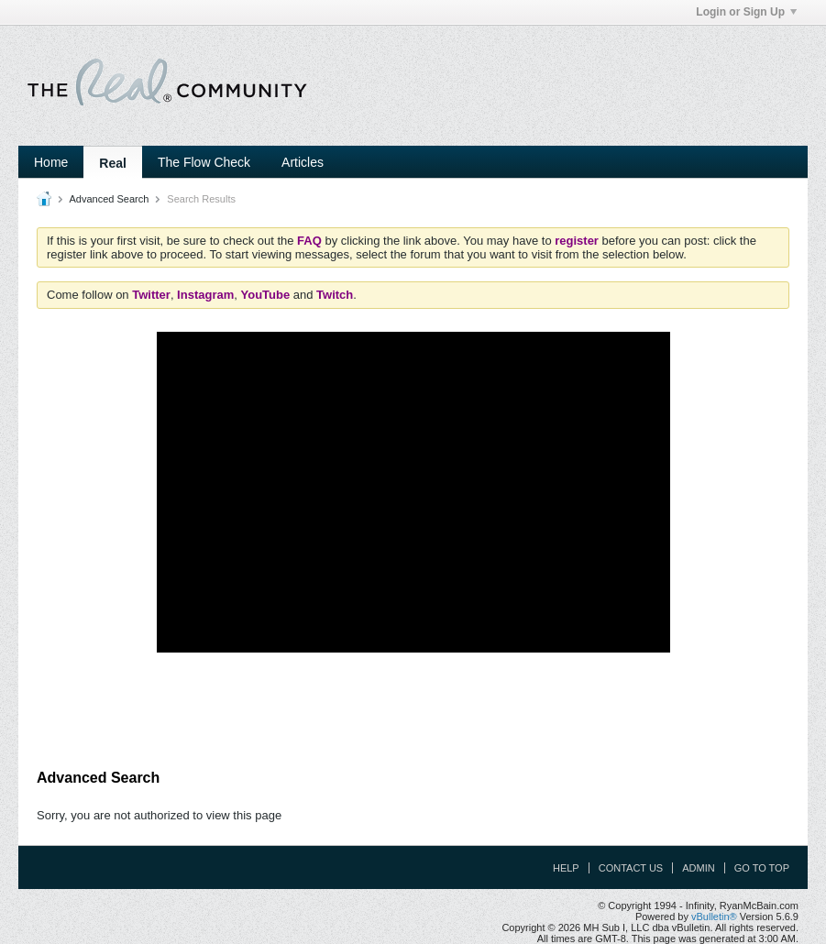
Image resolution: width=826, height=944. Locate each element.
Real (113, 163)
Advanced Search (109, 198)
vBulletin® (714, 916)
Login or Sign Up (746, 11)
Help (566, 867)
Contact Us (631, 867)
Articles (302, 162)
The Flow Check (204, 162)
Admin (698, 867)
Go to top (761, 867)
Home (51, 162)
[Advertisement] (413, 711)
